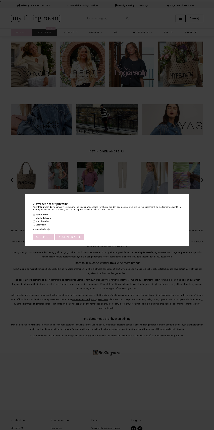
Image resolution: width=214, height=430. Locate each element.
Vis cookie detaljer (41, 229)
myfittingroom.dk (43, 207)
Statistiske (41, 224)
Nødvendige (42, 214)
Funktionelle (42, 221)
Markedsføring (43, 218)
